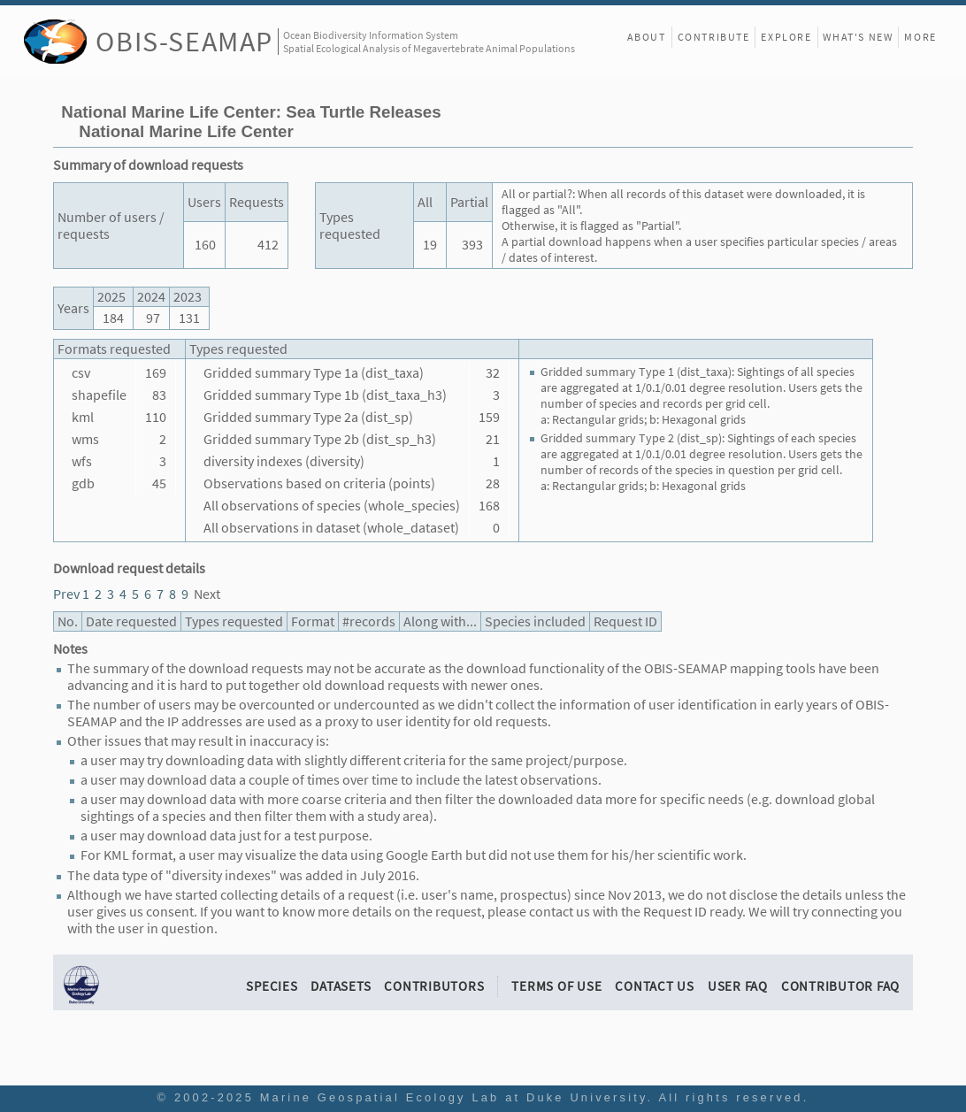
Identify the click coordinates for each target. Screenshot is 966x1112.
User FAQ (738, 986)
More (920, 36)
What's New (858, 36)
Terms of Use (556, 986)
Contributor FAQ (840, 986)
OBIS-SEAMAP (184, 41)
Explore (786, 36)
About (646, 36)
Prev (66, 594)
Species (271, 986)
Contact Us (654, 986)
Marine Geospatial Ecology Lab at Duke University (454, 1097)
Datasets (340, 986)
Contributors (434, 986)
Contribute (714, 36)
